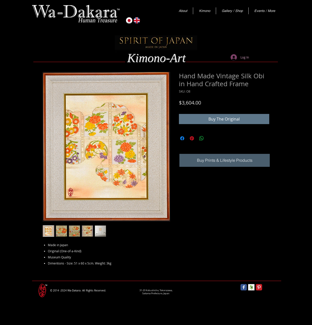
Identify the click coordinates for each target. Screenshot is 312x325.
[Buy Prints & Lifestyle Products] (224, 160)
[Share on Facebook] (182, 138)
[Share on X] (211, 138)
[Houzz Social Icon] (251, 287)
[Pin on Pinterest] (192, 138)
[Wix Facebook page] (243, 287)
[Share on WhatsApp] (201, 138)
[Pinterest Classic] (259, 287)
